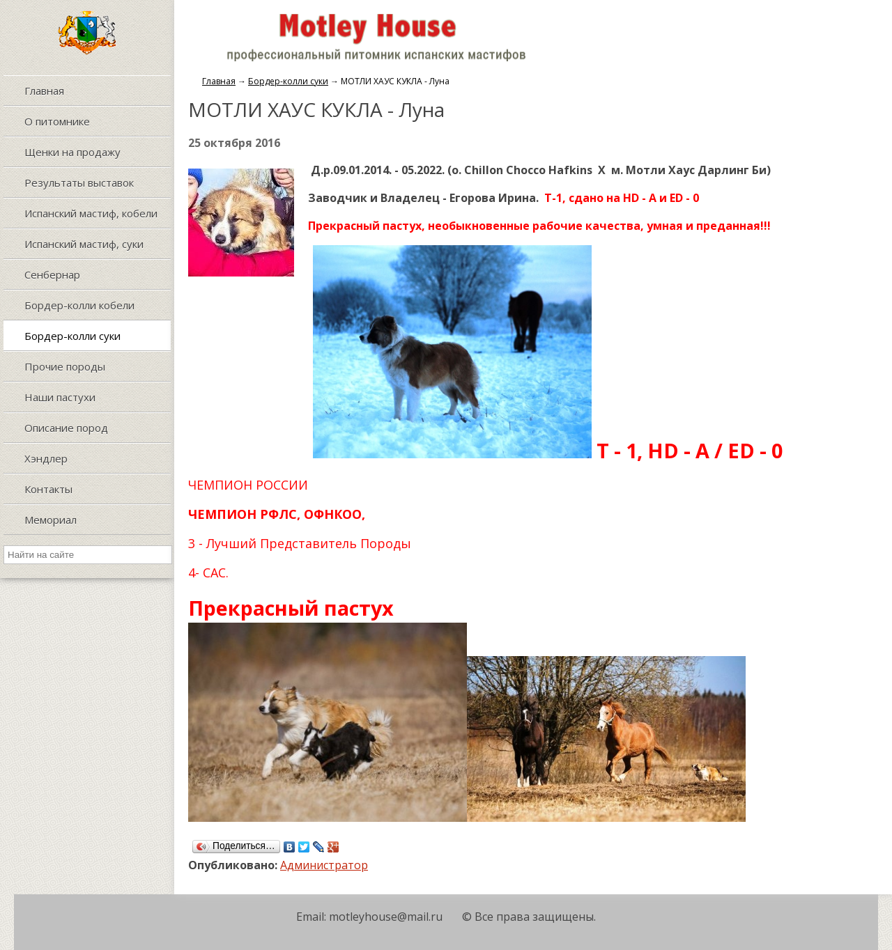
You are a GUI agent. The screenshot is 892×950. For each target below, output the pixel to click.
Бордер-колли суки (288, 81)
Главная (219, 81)
